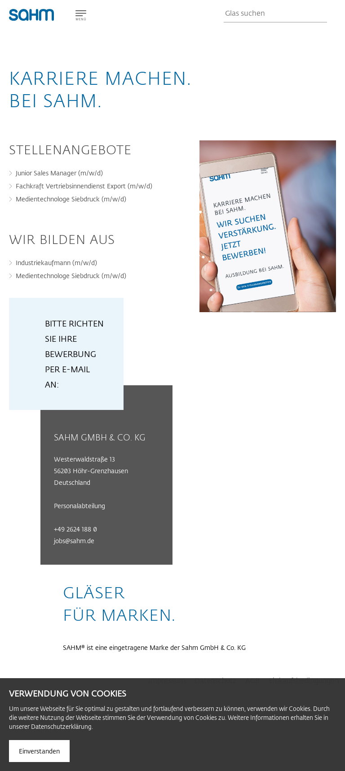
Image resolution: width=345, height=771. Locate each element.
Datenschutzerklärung (61, 726)
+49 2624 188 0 (75, 529)
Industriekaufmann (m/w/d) (56, 262)
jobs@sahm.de (74, 540)
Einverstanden (39, 751)
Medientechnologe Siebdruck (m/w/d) (71, 199)
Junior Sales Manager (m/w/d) (59, 173)
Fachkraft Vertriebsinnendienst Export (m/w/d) (84, 186)
